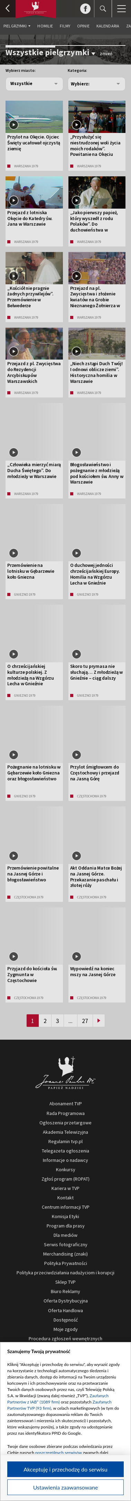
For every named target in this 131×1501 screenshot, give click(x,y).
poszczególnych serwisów (58, 1452)
